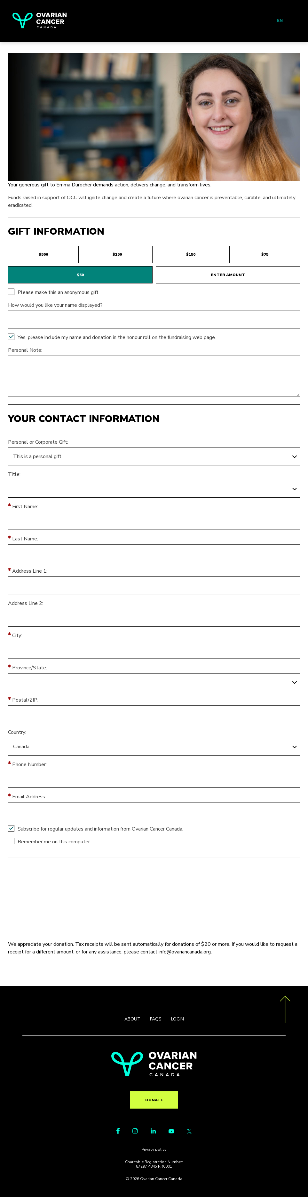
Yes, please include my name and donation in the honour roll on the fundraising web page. (117, 337)
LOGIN (177, 1019)
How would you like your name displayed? (55, 305)
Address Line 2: (25, 603)
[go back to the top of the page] (285, 1010)
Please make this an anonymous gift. (58, 292)
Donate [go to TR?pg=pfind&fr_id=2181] (154, 1100)
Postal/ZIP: (25, 700)
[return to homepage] (154, 1074)
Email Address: (29, 796)
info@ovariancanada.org (185, 951)
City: (17, 635)
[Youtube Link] (171, 1131)
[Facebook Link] (118, 1132)
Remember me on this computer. (54, 841)
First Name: (25, 506)
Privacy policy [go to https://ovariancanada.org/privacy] (154, 1149)
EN (280, 21)
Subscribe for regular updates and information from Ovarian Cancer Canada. (100, 828)
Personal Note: (25, 350)
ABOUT (132, 1019)
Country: (17, 732)
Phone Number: (29, 764)
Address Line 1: (29, 571)
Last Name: (25, 538)
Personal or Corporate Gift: (38, 442)
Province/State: (29, 667)
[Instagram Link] (135, 1131)
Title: (14, 474)
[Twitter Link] (189, 1131)
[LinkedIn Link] (153, 1131)
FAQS (156, 1019)
